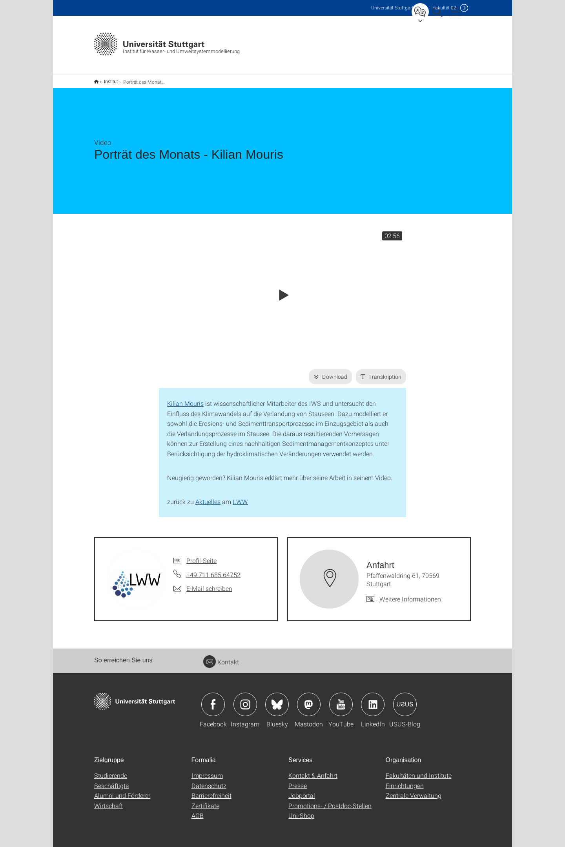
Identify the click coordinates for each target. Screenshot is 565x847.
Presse (297, 780)
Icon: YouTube (341, 699)
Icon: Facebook (213, 699)
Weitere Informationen (410, 594)
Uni (392, 8)
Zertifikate (205, 800)
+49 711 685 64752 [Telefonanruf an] (213, 569)
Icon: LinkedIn (373, 699)
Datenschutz (208, 780)
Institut (106, 79)
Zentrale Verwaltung (413, 790)
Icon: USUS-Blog (405, 699)
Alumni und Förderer (122, 790)
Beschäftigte (111, 780)
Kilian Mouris (185, 398)
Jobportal (301, 790)
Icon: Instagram (245, 699)
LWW (240, 496)
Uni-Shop (301, 810)
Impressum (207, 770)
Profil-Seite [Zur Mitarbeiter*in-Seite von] (201, 555)
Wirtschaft (108, 800)
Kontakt (221, 657)
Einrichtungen (405, 780)
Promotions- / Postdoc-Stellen (330, 800)
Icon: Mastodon (309, 699)
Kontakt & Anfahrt (312, 770)
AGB (197, 810)
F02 (444, 8)
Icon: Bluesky (277, 699)
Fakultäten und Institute (419, 770)
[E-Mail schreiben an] (202, 583)
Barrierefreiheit (211, 790)
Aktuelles (208, 496)
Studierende (110, 770)
